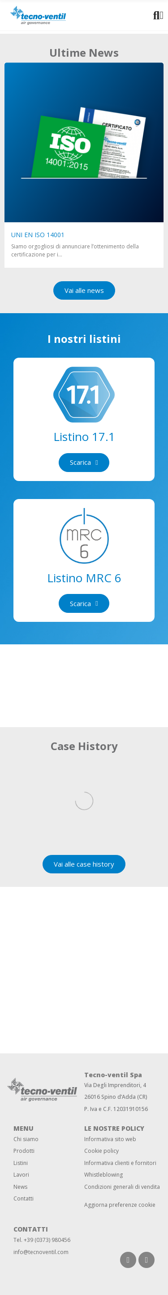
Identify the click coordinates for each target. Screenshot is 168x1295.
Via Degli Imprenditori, (113, 1085)
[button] (84, 290)
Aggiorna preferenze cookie (119, 1205)
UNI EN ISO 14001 (38, 234)
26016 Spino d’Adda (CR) (115, 1097)
